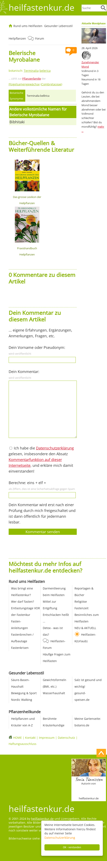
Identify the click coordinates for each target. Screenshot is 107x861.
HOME (17, 738)
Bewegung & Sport (24, 693)
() (35, 84)
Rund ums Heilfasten (27, 26)
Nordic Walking (21, 700)
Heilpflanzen (17, 38)
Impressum (47, 738)
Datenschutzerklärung (59, 838)
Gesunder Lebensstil (58, 26)
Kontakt (30, 738)
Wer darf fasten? (22, 601)
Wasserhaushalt (54, 693)
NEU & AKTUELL (85, 628)
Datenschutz (66, 738)
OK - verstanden (72, 847)
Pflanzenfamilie (31, 78)
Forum (39, 38)
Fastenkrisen (20, 648)
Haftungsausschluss (22, 744)
